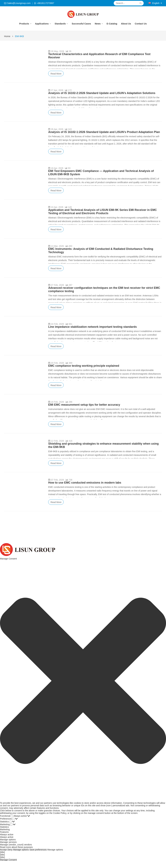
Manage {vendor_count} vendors (16, 844)
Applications (42, 23)
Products (24, 23)
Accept (3, 849)
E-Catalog (112, 23)
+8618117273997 (45, 3)
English (154, 3)
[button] (83, 681)
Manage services (8, 842)
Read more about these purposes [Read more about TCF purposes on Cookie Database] (16, 847)
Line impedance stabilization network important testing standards (92, 326)
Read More (56, 73)
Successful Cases (81, 23)
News (98, 23)
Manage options (8, 839)
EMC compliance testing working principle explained (83, 365)
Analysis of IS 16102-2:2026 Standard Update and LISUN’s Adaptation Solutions (101, 93)
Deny (10, 849)
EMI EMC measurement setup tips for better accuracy (84, 404)
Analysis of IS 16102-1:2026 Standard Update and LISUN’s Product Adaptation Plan (104, 132)
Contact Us (141, 23)
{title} (2, 852)
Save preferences (38, 849)
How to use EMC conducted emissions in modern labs (84, 482)
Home (7, 36)
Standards (60, 23)
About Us (126, 23)
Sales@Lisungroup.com (19, 3)
